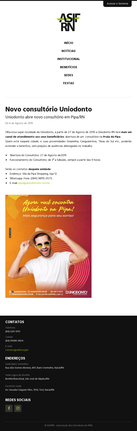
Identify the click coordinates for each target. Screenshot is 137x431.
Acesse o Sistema (117, 4)
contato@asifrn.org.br (16, 350)
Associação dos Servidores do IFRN (68, 22)
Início (68, 43)
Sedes (68, 75)
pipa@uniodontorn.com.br (34, 183)
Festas (68, 83)
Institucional (68, 59)
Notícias (68, 51)
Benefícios (68, 67)
